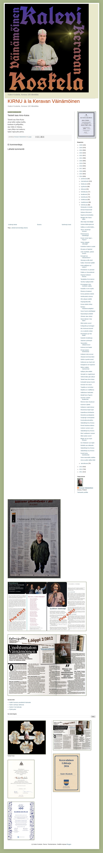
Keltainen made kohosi (87, 407)
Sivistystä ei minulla (86, 207)
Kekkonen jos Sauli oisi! (88, 362)
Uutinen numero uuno (87, 428)
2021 (81, 158)
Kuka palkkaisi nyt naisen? (86, 266)
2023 (81, 153)
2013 (81, 466)
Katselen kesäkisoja (86, 338)
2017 (81, 168)
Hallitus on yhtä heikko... (88, 227)
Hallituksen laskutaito (87, 392)
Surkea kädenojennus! (87, 224)
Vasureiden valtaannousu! (85, 344)
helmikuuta (84, 205)
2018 (81, 166)
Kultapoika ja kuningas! (87, 326)
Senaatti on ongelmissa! (88, 374)
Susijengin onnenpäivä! (87, 417)
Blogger (69, 844)
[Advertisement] (40, 207)
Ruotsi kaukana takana (87, 425)
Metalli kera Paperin (86, 395)
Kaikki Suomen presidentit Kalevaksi (20, 702)
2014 (81, 176)
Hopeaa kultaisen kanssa (86, 275)
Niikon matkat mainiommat (85, 368)
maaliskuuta (84, 202)
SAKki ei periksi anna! (87, 359)
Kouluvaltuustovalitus (87, 420)
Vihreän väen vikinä (86, 316)
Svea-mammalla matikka (88, 457)
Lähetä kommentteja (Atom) (19, 228)
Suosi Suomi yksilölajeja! (88, 311)
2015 (81, 174)
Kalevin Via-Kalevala (15, 707)
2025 (81, 147)
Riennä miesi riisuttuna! (88, 402)
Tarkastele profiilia (82, 492)
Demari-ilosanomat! (86, 209)
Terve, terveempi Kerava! (85, 230)
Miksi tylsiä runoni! (86, 323)
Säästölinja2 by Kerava (87, 448)
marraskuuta (85, 181)
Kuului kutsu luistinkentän (85, 454)
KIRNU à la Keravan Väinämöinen (44, 101)
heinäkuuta (84, 192)
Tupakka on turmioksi (87, 387)
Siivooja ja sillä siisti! (87, 260)
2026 (81, 145)
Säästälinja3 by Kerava (87, 430)
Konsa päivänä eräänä (87, 294)
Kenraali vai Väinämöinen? (86, 256)
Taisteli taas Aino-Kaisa (87, 379)
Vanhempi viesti (66, 224)
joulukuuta (84, 178)
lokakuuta (84, 184)
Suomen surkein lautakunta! (85, 398)
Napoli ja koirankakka (87, 215)
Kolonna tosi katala (86, 347)
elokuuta (83, 189)
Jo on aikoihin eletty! (87, 331)
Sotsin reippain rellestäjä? (85, 243)
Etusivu (39, 224)
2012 (81, 469)
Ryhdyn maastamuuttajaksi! (87, 307)
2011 (81, 472)
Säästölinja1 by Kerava (87, 450)
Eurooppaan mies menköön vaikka (86, 285)
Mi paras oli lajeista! (86, 249)
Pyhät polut (12, 709)
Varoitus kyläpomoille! (87, 282)
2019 (81, 163)
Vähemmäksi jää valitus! (88, 377)
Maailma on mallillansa (87, 390)
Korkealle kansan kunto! (88, 382)
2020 (81, 160)
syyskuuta (84, 186)
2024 (81, 150)
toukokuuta (84, 197)
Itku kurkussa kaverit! (87, 328)
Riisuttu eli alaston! (86, 291)
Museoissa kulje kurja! (87, 409)
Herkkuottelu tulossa (87, 296)
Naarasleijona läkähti (87, 314)
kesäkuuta (84, 194)
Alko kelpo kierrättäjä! (87, 222)
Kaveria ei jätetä (85, 404)
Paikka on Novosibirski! (87, 272)
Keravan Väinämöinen (86, 488)
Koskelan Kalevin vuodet (88, 246)
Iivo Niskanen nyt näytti (87, 443)
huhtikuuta (84, 199)
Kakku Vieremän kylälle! (88, 263)
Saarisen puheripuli (86, 340)
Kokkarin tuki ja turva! (87, 354)
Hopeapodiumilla (86, 301)
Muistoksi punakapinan (87, 415)
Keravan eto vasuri (86, 384)
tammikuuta (84, 463)
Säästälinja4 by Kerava (87, 423)
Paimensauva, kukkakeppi (85, 234)
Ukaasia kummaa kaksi (87, 357)
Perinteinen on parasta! (87, 269)
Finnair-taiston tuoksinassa (85, 350)
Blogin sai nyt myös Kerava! (86, 439)
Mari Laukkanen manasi (88, 433)
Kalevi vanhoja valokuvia (16, 704)
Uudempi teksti (12, 224)
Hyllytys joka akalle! (86, 371)
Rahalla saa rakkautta (87, 445)
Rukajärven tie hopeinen (88, 364)
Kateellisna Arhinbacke (87, 412)
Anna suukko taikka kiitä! (88, 460)
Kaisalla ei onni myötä (87, 288)
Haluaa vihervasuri (86, 212)
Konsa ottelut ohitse (86, 304)
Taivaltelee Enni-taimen (87, 279)
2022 (81, 155)
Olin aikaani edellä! (86, 299)
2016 (81, 171)
